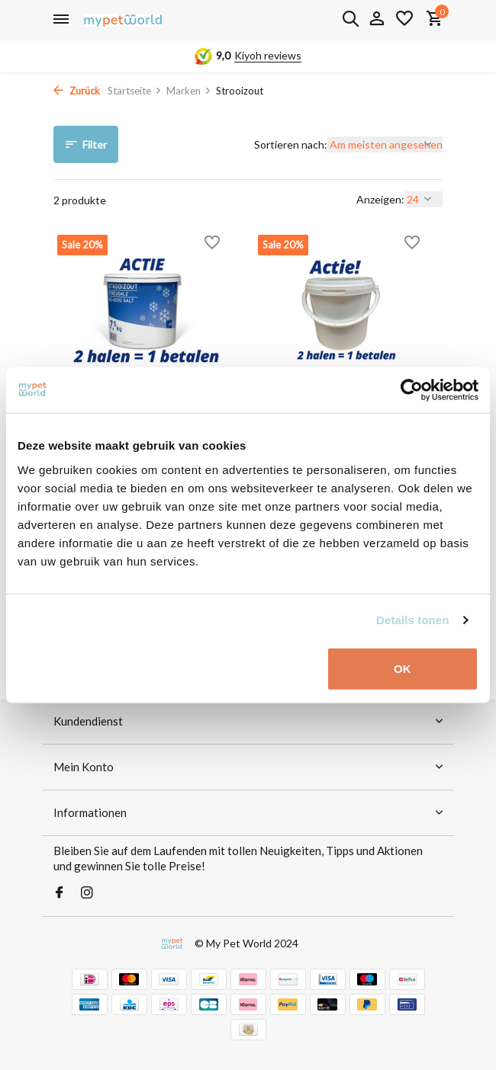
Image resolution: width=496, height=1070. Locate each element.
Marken (188, 91)
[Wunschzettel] (404, 19)
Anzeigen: (380, 199)
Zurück (76, 91)
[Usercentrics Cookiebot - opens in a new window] (411, 390)
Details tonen (412, 619)
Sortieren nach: (290, 144)
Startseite (135, 91)
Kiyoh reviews (267, 55)
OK (402, 668)
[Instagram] (87, 893)
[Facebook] (59, 893)
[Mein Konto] (376, 19)
